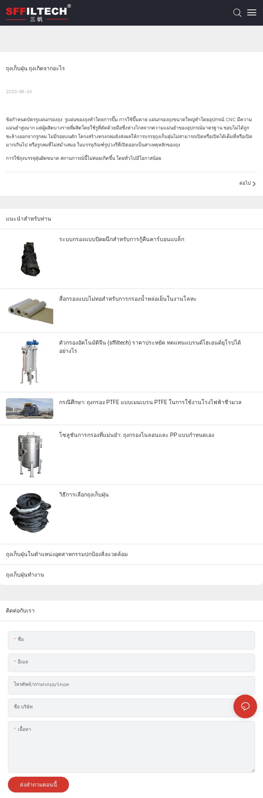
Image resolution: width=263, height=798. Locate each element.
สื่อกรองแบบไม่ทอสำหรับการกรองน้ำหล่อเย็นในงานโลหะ (128, 299)
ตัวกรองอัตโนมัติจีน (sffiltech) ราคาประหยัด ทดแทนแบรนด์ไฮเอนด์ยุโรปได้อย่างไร (150, 346)
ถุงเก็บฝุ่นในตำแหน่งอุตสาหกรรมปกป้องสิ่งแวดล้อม (67, 554)
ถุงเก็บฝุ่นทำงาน (25, 574)
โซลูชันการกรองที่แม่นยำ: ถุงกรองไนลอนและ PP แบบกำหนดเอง (136, 435)
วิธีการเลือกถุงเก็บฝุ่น (84, 494)
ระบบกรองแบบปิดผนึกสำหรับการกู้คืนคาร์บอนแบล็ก (121, 239)
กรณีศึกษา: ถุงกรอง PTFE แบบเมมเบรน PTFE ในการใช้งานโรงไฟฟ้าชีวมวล (150, 402)
